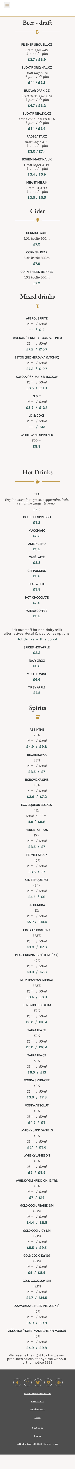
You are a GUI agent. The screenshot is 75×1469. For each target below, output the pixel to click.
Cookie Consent (37, 1424)
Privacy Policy (37, 1416)
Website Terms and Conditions (37, 1408)
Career (38, 1432)
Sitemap (37, 1450)
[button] (7, 5)
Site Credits (37, 1442)
